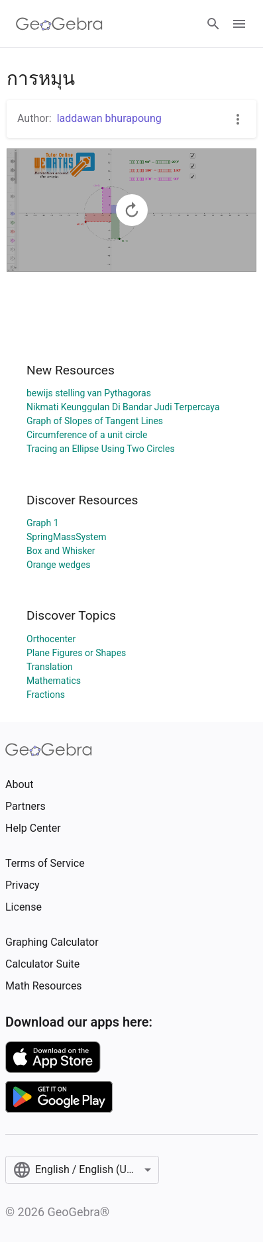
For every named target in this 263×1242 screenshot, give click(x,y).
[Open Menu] (239, 24)
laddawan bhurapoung (109, 118)
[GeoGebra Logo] (59, 23)
